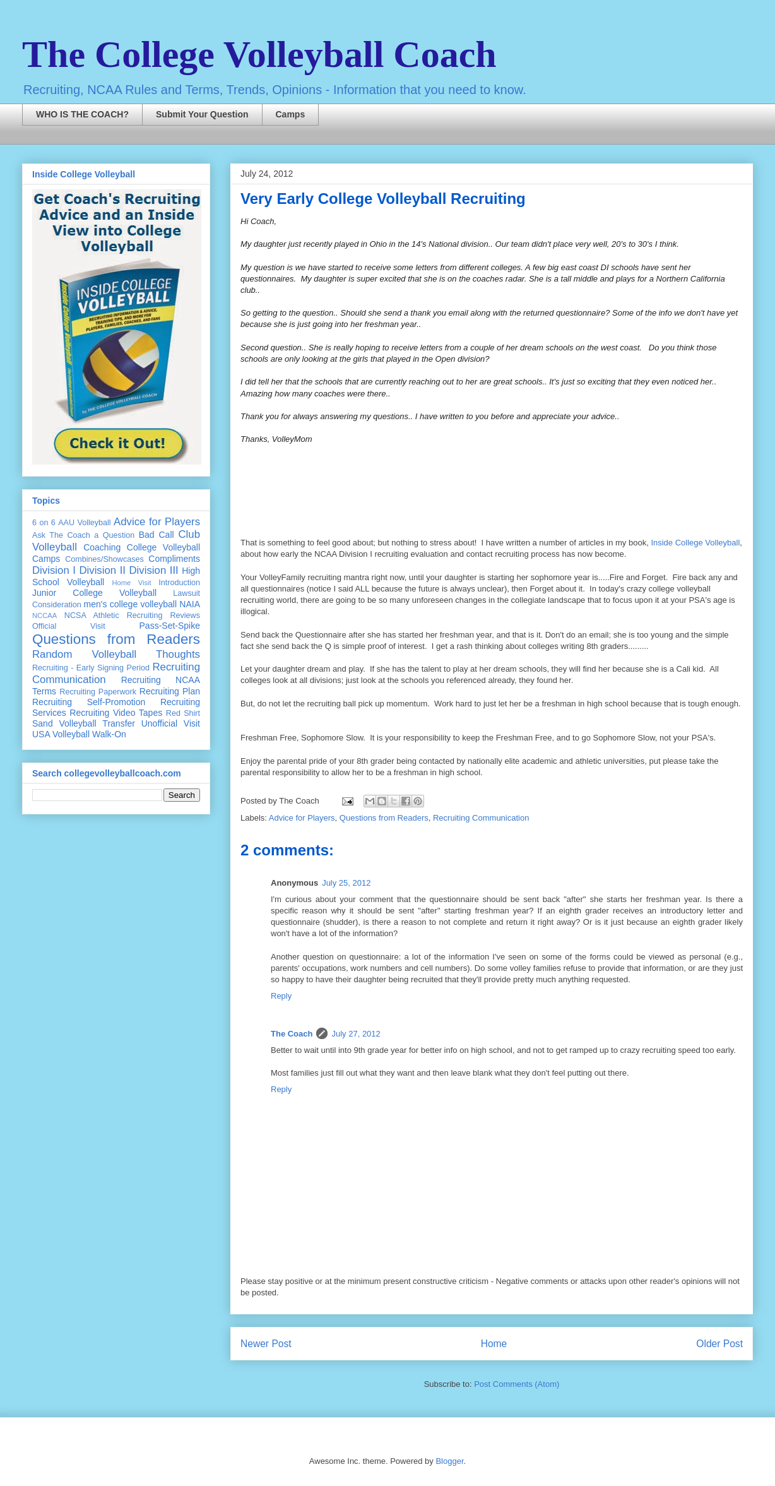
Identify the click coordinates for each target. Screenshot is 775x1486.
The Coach (291, 1033)
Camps (290, 114)
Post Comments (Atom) (516, 1384)
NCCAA (44, 615)
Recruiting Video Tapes (115, 713)
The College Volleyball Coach (259, 54)
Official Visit (68, 626)
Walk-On (109, 734)
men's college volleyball (130, 604)
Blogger (449, 1461)
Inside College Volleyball (695, 542)
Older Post (719, 1343)
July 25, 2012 (346, 883)
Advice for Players (302, 818)
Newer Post (266, 1343)
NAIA (189, 604)
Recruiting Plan (169, 691)
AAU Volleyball (84, 522)
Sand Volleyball (64, 723)
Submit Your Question (202, 114)
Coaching (102, 547)
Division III (153, 570)
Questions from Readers (384, 818)
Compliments (174, 559)
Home (494, 1343)
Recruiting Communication (481, 818)
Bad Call (156, 535)
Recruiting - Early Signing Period (91, 667)
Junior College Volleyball (94, 593)
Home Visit (131, 582)
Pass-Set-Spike (169, 626)
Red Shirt (183, 713)
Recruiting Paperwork (97, 691)
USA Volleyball (61, 734)
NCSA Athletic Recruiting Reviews (132, 615)
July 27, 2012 (355, 1033)
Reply (281, 996)
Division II (102, 570)
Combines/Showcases (104, 559)
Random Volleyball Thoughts (116, 654)
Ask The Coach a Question (83, 535)
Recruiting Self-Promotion (88, 702)
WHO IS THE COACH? (82, 114)
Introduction (179, 582)
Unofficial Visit (170, 723)
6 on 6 (44, 522)
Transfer (118, 723)
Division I (54, 570)
